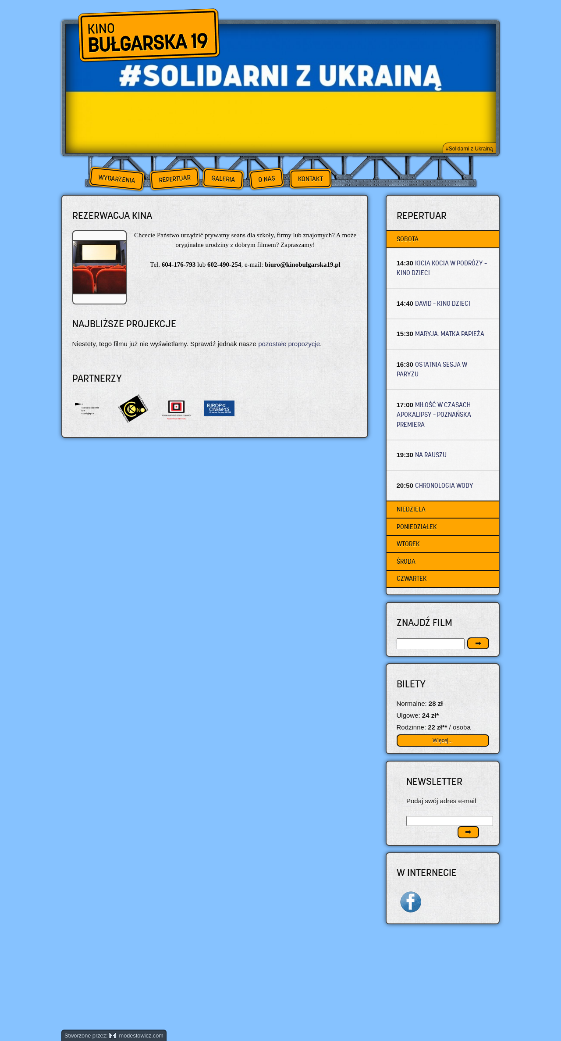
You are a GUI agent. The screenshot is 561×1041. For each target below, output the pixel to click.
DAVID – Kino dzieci (442, 303)
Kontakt (310, 179)
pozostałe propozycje (289, 343)
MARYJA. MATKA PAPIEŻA (449, 333)
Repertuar (174, 179)
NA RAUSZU (431, 454)
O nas (266, 178)
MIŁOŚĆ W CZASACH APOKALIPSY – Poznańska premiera (434, 414)
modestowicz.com (136, 1035)
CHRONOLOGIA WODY (444, 485)
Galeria (223, 178)
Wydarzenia (116, 179)
